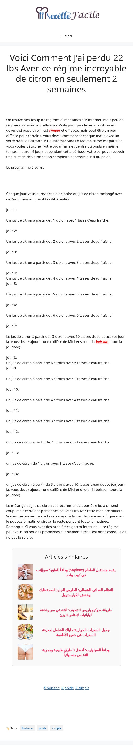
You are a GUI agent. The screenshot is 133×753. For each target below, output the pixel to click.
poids (42, 728)
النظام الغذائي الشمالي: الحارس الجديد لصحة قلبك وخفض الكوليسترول (76, 592)
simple (54, 130)
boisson (102, 341)
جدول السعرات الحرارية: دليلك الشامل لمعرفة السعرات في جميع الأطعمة (76, 632)
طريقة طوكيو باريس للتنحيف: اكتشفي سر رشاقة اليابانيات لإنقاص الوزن (75, 612)
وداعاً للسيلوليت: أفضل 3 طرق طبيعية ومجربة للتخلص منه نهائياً (75, 652)
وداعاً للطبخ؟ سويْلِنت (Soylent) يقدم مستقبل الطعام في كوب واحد (75, 572)
